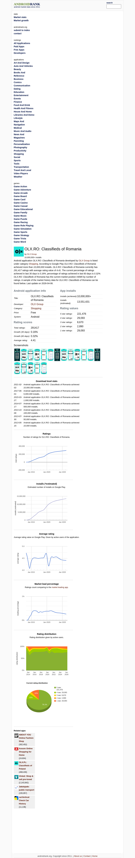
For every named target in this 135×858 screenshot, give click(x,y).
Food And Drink (22, 105)
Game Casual (21, 206)
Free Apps (19, 50)
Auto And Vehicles (23, 66)
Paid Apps (19, 46)
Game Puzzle (20, 219)
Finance (18, 102)
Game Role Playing (24, 225)
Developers (19, 53)
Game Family (20, 212)
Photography (20, 147)
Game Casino (21, 203)
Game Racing (21, 222)
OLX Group (32, 254)
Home (95, 856)
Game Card (19, 199)
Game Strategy (21, 235)
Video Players (21, 173)
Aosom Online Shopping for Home (26, 751)
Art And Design (22, 63)
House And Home (23, 111)
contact (18, 33)
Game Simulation (23, 229)
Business (18, 79)
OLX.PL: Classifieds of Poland (25, 765)
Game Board (20, 196)
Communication (22, 85)
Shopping (33, 264)
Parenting (19, 141)
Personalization (22, 144)
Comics (18, 82)
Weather (18, 176)
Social (17, 157)
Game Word (20, 242)
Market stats (20, 17)
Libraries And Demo (24, 115)
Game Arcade (21, 193)
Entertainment (21, 95)
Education (19, 92)
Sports (17, 160)
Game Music (20, 216)
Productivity (20, 150)
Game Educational (23, 209)
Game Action (20, 186)
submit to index (22, 30)
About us (78, 856)
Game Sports (20, 232)
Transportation (21, 167)
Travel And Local (22, 170)
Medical (18, 128)
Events (17, 98)
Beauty (17, 69)
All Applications (22, 43)
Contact (86, 856)
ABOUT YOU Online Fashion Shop (26, 738)
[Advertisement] (78, 5)
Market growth (21, 20)
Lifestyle (18, 118)
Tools (16, 163)
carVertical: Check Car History (24, 800)
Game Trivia (20, 238)
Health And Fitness (23, 108)
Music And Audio (22, 131)
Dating (17, 89)
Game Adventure (22, 189)
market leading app (60, 587)
